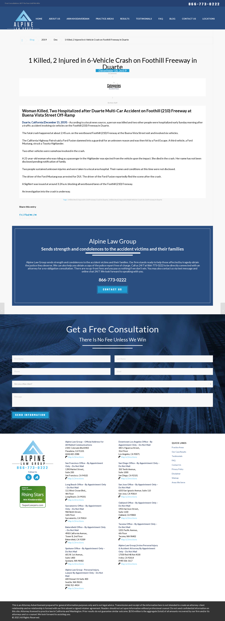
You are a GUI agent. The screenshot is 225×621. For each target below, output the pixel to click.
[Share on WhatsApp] (23, 215)
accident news (114, 89)
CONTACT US (112, 290)
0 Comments (112, 73)
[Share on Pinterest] (25, 215)
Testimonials (177, 456)
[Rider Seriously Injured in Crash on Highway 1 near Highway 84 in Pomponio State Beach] (2, 310)
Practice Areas (178, 447)
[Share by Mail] (36, 215)
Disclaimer (176, 474)
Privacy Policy (177, 469)
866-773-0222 (204, 4)
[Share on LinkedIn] (27, 215)
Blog (32, 39)
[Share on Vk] (31, 215)
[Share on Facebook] (19, 215)
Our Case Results (179, 452)
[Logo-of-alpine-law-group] (23, 19)
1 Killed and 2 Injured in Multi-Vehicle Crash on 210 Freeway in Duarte (135, 200)
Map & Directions (76, 457)
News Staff (113, 103)
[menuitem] (203, 4)
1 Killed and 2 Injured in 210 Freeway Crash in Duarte (88, 200)
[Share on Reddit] (33, 215)
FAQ (173, 460)
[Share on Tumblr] (28, 215)
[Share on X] (22, 215)
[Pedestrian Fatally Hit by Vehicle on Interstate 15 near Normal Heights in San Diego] (223, 310)
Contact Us (176, 465)
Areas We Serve (178, 482)
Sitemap (175, 478)
